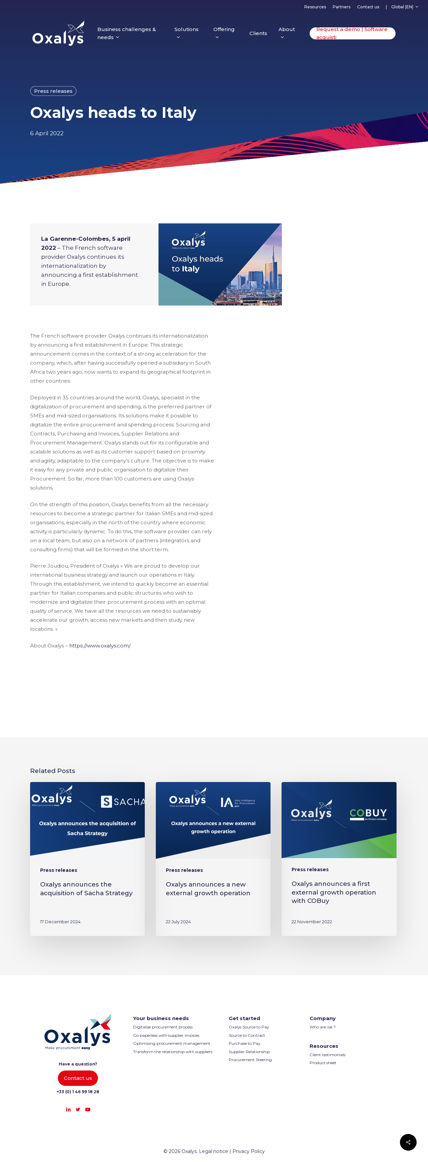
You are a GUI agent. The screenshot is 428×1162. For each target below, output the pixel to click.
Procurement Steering (250, 1059)
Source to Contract (247, 1035)
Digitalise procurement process (163, 1026)
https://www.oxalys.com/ (99, 645)
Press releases (53, 91)
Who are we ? (323, 1026)
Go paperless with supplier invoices (166, 1035)
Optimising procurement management (171, 1043)
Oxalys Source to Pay (249, 1026)
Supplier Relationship (249, 1051)
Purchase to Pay (244, 1043)
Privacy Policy (248, 1151)
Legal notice (213, 1151)
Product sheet (323, 1062)
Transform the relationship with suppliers (172, 1051)
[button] (78, 1078)
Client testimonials (327, 1054)
